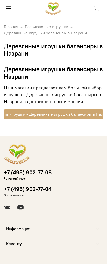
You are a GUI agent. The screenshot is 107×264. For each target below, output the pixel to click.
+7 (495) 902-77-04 (28, 188)
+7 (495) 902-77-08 (28, 172)
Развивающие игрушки (46, 26)
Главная (11, 26)
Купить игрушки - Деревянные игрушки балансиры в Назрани (53, 114)
